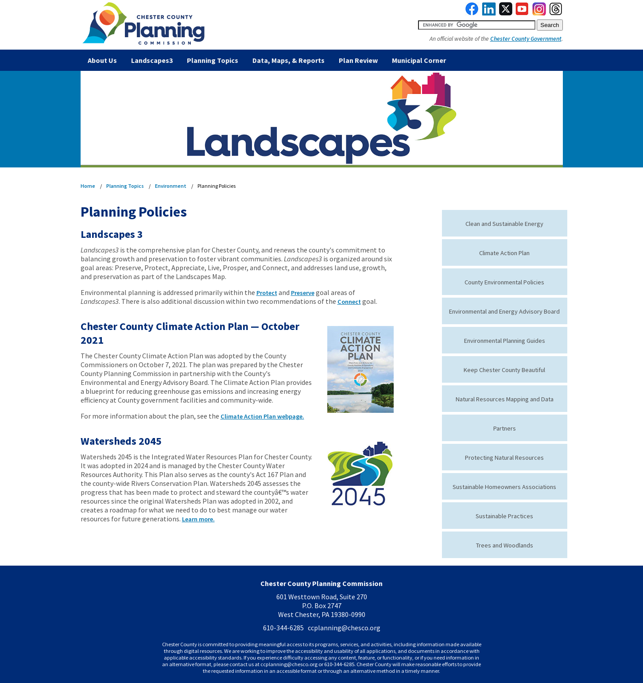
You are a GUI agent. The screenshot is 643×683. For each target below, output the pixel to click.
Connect (349, 302)
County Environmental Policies (504, 282)
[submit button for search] (549, 25)
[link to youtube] (522, 13)
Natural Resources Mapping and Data (505, 399)
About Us (102, 60)
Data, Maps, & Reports (288, 60)
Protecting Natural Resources (504, 458)
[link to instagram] (539, 13)
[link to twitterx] (505, 13)
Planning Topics (212, 60)
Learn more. (198, 519)
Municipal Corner (419, 60)
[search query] (476, 25)
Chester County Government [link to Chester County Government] (526, 39)
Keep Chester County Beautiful (504, 370)
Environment (170, 185)
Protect (266, 293)
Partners (504, 428)
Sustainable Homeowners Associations (504, 487)
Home (88, 185)
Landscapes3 (152, 60)
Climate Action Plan (504, 253)
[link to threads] (556, 13)
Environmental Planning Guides (504, 341)
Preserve (302, 293)
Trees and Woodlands (504, 545)
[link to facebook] (472, 13)
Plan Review (358, 60)
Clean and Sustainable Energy (504, 224)
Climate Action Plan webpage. (262, 416)
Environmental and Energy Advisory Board (504, 311)
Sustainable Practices (504, 516)
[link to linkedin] (489, 13)
